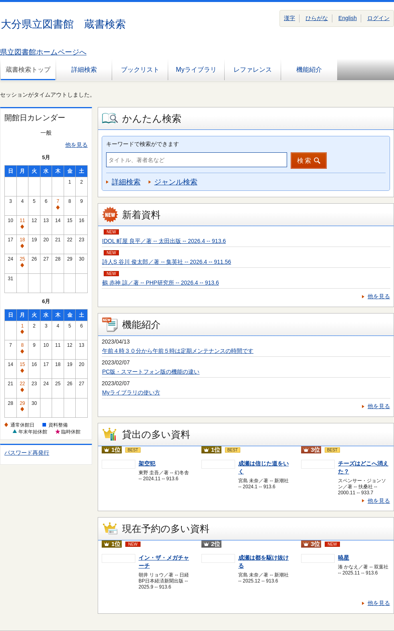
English (347, 18)
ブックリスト (140, 69)
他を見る (76, 145)
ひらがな (317, 18)
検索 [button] (304, 160)
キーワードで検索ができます (142, 144)
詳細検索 (84, 69)
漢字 (289, 18)
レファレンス (252, 69)
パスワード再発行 (26, 452)
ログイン (378, 18)
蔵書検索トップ (28, 69)
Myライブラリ (196, 69)
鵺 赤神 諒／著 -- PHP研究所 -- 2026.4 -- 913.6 (160, 282)
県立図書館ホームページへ (43, 52)
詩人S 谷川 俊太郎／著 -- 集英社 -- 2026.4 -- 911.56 (166, 262)
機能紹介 (309, 69)
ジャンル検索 (175, 182)
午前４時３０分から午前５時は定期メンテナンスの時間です (177, 351)
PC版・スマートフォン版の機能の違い (150, 371)
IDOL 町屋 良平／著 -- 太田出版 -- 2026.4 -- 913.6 (164, 241)
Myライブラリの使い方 (131, 392)
